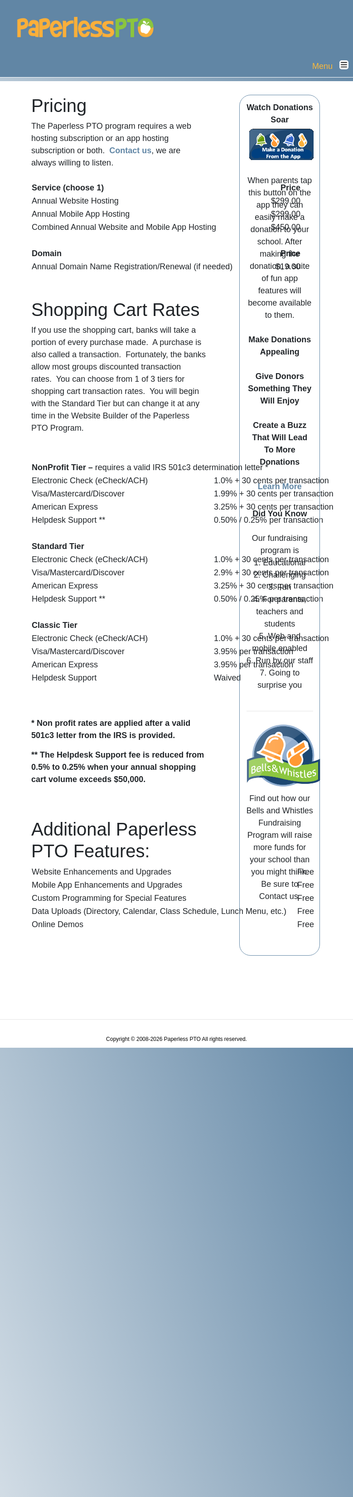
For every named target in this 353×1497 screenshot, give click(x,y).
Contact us (130, 150)
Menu (332, 65)
